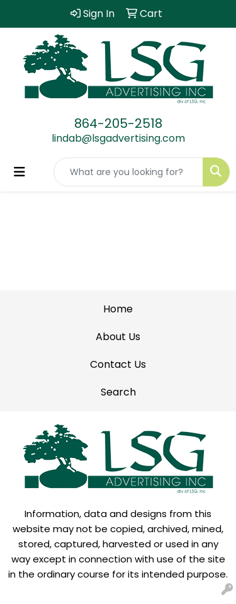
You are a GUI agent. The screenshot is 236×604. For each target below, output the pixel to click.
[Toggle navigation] (19, 172)
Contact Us (118, 364)
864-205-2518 (118, 123)
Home (118, 309)
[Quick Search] (128, 171)
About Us (118, 336)
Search (118, 392)
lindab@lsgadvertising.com (118, 138)
